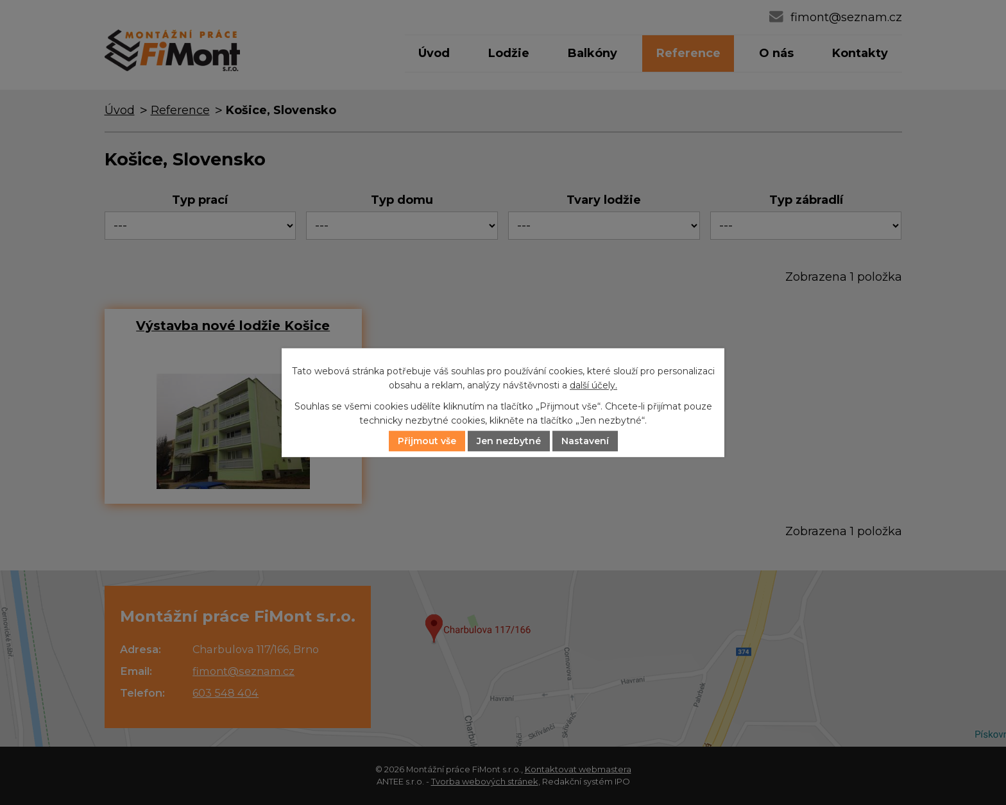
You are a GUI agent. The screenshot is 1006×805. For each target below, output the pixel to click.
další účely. (593, 386)
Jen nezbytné (509, 441)
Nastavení (585, 441)
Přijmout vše (427, 441)
